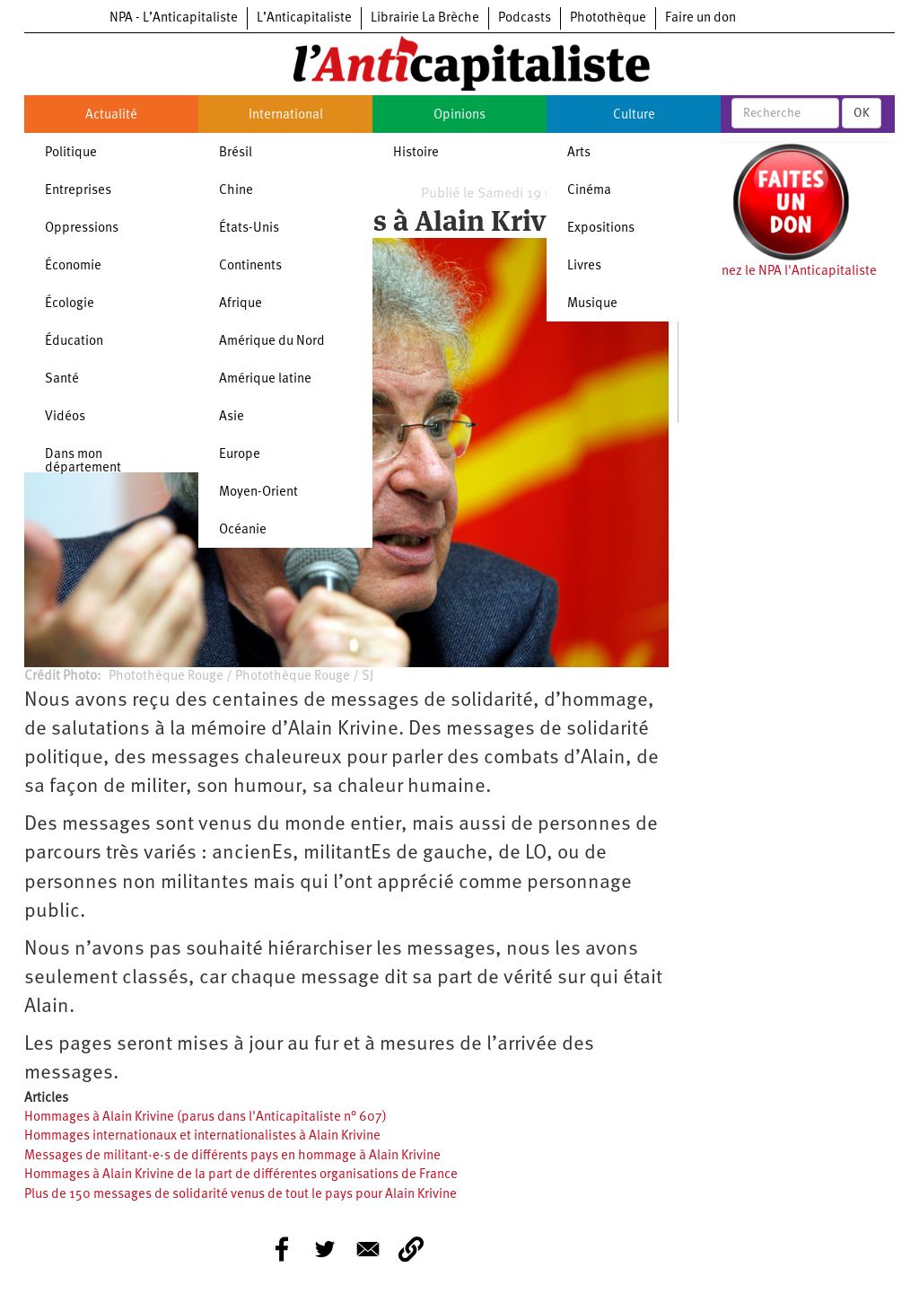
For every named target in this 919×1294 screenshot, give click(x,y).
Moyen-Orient (258, 492)
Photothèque (608, 18)
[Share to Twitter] (325, 1249)
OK (861, 113)
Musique (592, 304)
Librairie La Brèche (425, 18)
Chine (236, 191)
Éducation (74, 341)
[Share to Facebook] (282, 1249)
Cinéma (589, 191)
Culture (634, 115)
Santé (62, 379)
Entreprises (78, 191)
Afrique (240, 304)
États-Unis (249, 228)
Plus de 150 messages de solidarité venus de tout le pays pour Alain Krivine (240, 1195)
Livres (584, 266)
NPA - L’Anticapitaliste (173, 18)
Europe (239, 455)
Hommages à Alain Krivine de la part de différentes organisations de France (241, 1175)
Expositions (601, 228)
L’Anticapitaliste (304, 18)
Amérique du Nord (272, 341)
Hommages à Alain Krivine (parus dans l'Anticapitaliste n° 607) (205, 1117)
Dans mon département (83, 461)
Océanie (243, 530)
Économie (73, 266)
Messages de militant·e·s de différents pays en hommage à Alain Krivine (232, 1156)
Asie (231, 417)
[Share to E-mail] (368, 1249)
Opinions (459, 115)
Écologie (69, 304)
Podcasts (524, 18)
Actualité (111, 115)
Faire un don (700, 18)
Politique (71, 153)
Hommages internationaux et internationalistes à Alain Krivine (202, 1136)
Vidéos (65, 417)
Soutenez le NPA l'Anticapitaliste (782, 271)
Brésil (235, 153)
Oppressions (81, 228)
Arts (579, 153)
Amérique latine (265, 379)
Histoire (416, 153)
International (286, 115)
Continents (250, 266)
